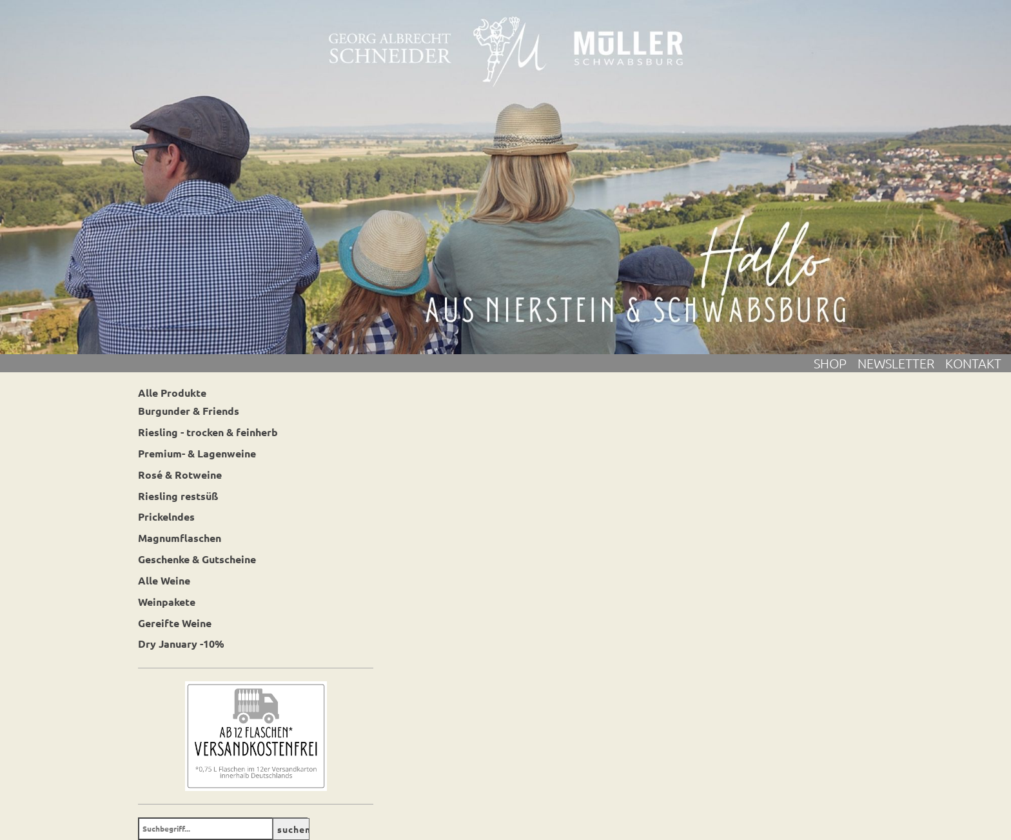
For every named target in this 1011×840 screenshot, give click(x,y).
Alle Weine (164, 580)
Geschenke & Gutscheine (197, 559)
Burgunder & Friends (188, 410)
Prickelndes (166, 516)
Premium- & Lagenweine (197, 453)
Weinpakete (166, 601)
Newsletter (901, 363)
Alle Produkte (172, 392)
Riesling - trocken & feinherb (208, 432)
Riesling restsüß (178, 496)
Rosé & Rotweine (180, 474)
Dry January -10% (181, 643)
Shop (836, 363)
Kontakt (973, 363)
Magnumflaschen (179, 538)
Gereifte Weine (174, 623)
